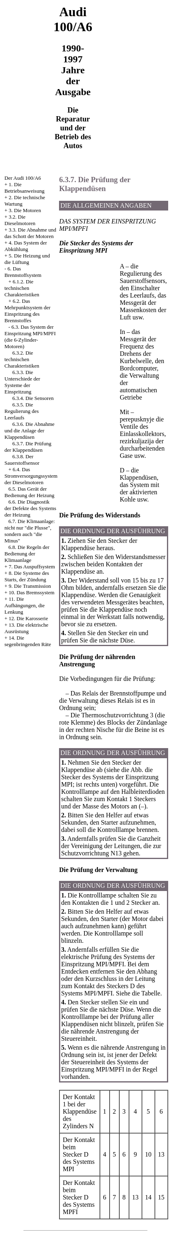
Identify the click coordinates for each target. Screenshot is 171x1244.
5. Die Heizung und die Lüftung (27, 259)
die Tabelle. (147, 993)
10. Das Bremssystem (32, 592)
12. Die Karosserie (28, 618)
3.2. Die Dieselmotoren (20, 220)
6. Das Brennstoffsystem (22, 272)
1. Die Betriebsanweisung (24, 187)
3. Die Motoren (25, 210)
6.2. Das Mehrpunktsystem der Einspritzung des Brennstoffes (27, 310)
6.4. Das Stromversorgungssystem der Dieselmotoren (30, 475)
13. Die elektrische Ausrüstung (26, 628)
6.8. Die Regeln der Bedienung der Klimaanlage (26, 553)
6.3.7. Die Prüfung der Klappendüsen (27, 446)
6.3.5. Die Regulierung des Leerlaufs (21, 411)
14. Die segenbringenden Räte (27, 641)
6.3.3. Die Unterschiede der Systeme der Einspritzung (22, 382)
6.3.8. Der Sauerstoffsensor (21, 459)
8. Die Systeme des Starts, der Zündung (26, 576)
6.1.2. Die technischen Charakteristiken (21, 288)
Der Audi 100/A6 (22, 178)
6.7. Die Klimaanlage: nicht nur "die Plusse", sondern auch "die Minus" (29, 531)
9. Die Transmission (30, 586)
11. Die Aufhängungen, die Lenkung (24, 605)
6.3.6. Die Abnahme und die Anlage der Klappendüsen (29, 430)
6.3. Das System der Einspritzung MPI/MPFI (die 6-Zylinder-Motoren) (30, 336)
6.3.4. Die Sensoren (33, 398)
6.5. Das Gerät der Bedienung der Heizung (29, 492)
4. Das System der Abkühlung (25, 246)
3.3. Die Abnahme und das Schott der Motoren (30, 233)
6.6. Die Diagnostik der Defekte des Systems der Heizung (30, 508)
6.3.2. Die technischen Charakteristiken (21, 359)
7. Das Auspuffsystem (32, 567)
